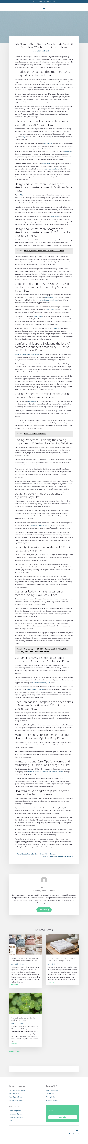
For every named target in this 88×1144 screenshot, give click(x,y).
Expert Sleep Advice (16, 1117)
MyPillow (21, 195)
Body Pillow (48, 143)
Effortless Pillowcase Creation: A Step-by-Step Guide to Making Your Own (62, 960)
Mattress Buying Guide (17, 1090)
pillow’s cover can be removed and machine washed (45, 772)
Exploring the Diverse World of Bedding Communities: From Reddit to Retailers (24, 960)
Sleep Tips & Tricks (15, 1097)
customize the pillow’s (51, 169)
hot (59, 411)
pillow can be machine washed (40, 525)
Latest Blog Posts (15, 1111)
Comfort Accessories (16, 1100)
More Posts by (44, 910)
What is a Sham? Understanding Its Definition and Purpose (23, 1019)
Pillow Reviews (14, 1094)
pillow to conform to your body (46, 300)
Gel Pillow (67, 151)
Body (61, 87)
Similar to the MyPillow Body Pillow (27, 354)
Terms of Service (52, 1100)
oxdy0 (37, 51)
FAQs (11, 1120)
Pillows (53, 51)
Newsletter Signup (15, 1114)
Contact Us (50, 1094)
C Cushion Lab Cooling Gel (41, 683)
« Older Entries (14, 1051)
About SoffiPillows (52, 1090)
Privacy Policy (50, 1097)
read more (14, 984)
